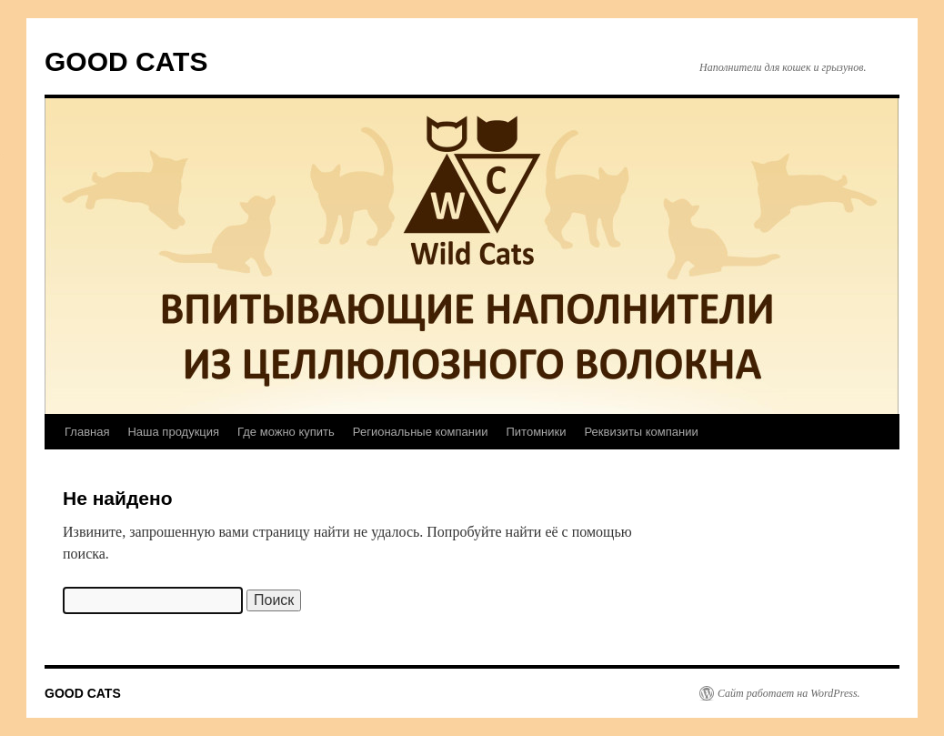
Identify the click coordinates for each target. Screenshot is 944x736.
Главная (87, 432)
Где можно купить (286, 432)
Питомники (536, 432)
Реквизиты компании (641, 432)
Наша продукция (173, 432)
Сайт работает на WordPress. (789, 693)
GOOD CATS (126, 61)
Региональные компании (420, 432)
